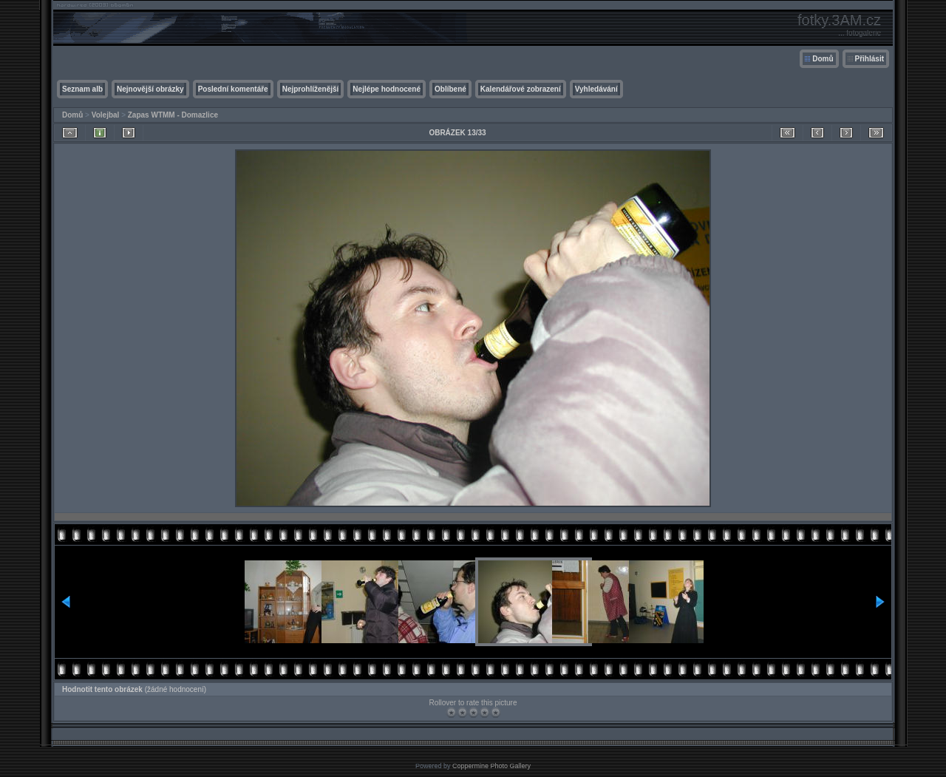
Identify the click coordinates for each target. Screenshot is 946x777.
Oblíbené (450, 89)
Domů (822, 59)
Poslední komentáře (233, 89)
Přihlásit (869, 59)
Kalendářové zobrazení (520, 89)
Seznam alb (82, 89)
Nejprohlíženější (310, 89)
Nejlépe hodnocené (387, 89)
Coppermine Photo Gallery (491, 766)
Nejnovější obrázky (150, 89)
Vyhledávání (596, 89)
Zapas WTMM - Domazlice (173, 115)
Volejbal (106, 115)
